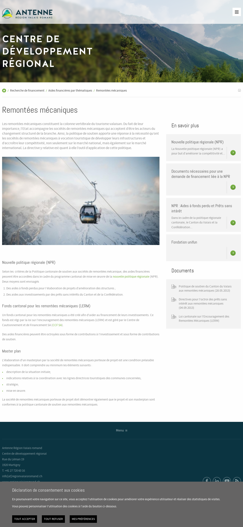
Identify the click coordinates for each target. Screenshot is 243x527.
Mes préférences (83, 519)
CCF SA (57, 325)
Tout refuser (53, 519)
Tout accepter (24, 519)
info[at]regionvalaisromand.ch (22, 476)
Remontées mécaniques (111, 91)
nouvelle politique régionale (131, 277)
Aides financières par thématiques (70, 91)
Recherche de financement (27, 91)
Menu (120, 430)
